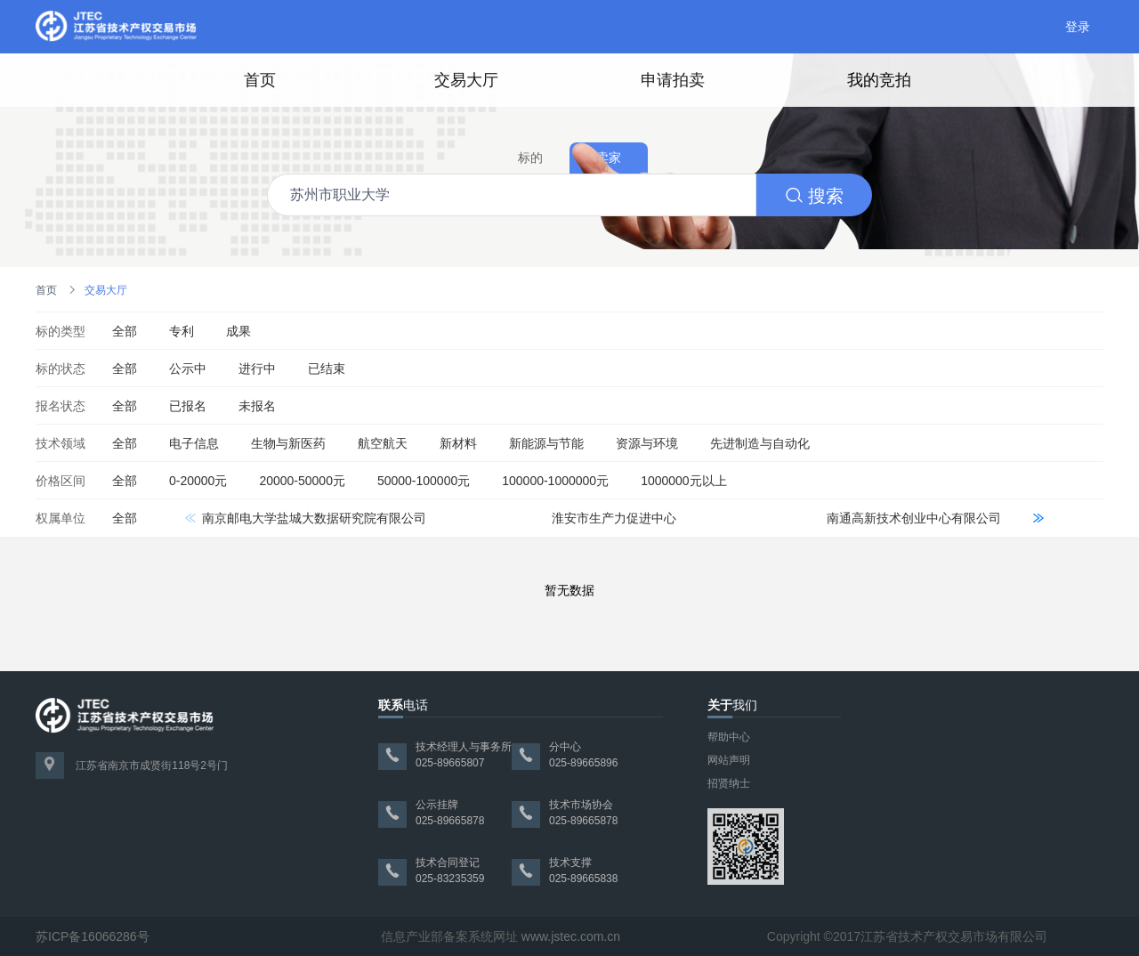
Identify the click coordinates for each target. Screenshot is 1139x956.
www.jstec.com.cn (570, 936)
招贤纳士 (728, 783)
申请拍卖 (673, 80)
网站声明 (728, 760)
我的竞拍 (879, 80)
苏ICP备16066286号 (92, 936)
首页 (260, 80)
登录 (1077, 27)
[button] (1038, 518)
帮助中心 (728, 737)
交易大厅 (466, 80)
